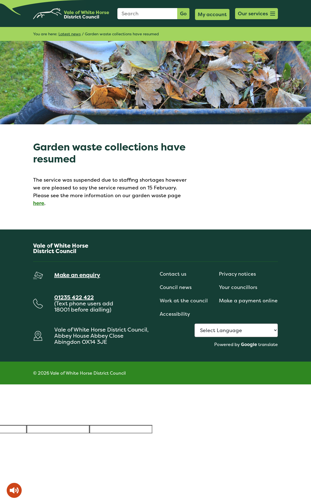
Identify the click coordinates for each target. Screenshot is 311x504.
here (38, 203)
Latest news (69, 33)
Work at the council (184, 300)
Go (183, 13)
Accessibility (175, 313)
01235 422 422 (74, 297)
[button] (256, 13)
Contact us (173, 273)
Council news (176, 287)
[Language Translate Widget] (236, 330)
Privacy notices (237, 273)
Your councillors (238, 287)
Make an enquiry (77, 275)
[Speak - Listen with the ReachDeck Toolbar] (14, 490)
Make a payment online (248, 300)
